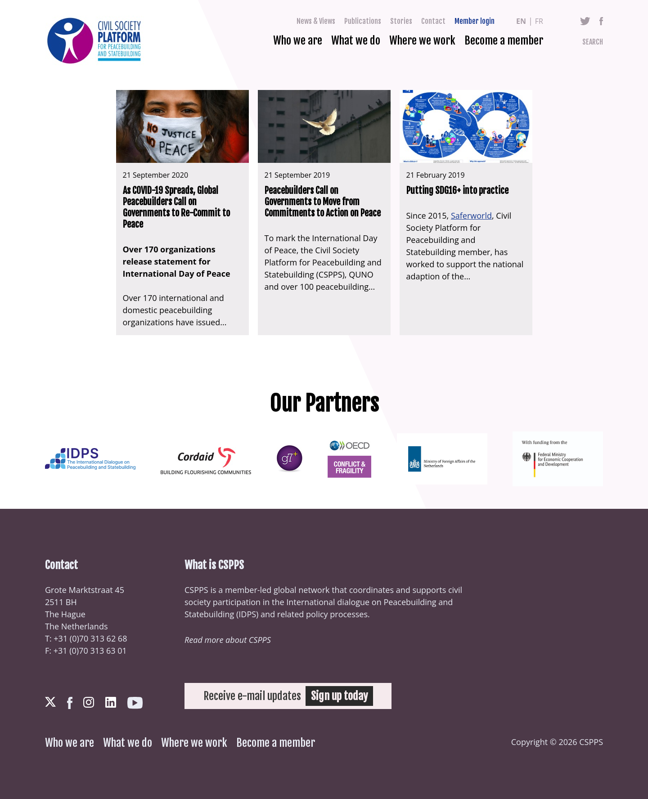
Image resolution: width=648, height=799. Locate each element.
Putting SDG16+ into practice (457, 190)
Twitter (585, 21)
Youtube (135, 703)
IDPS (247, 614)
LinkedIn (110, 702)
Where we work (422, 40)
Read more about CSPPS (227, 639)
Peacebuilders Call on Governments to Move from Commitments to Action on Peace (323, 202)
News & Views (316, 21)
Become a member (503, 40)
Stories (401, 21)
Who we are (297, 40)
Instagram (88, 702)
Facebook (601, 21)
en (521, 21)
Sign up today (339, 696)
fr (539, 21)
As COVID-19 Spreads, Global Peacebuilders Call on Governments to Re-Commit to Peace (176, 207)
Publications (362, 21)
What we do (355, 40)
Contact (433, 21)
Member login (474, 21)
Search (592, 41)
